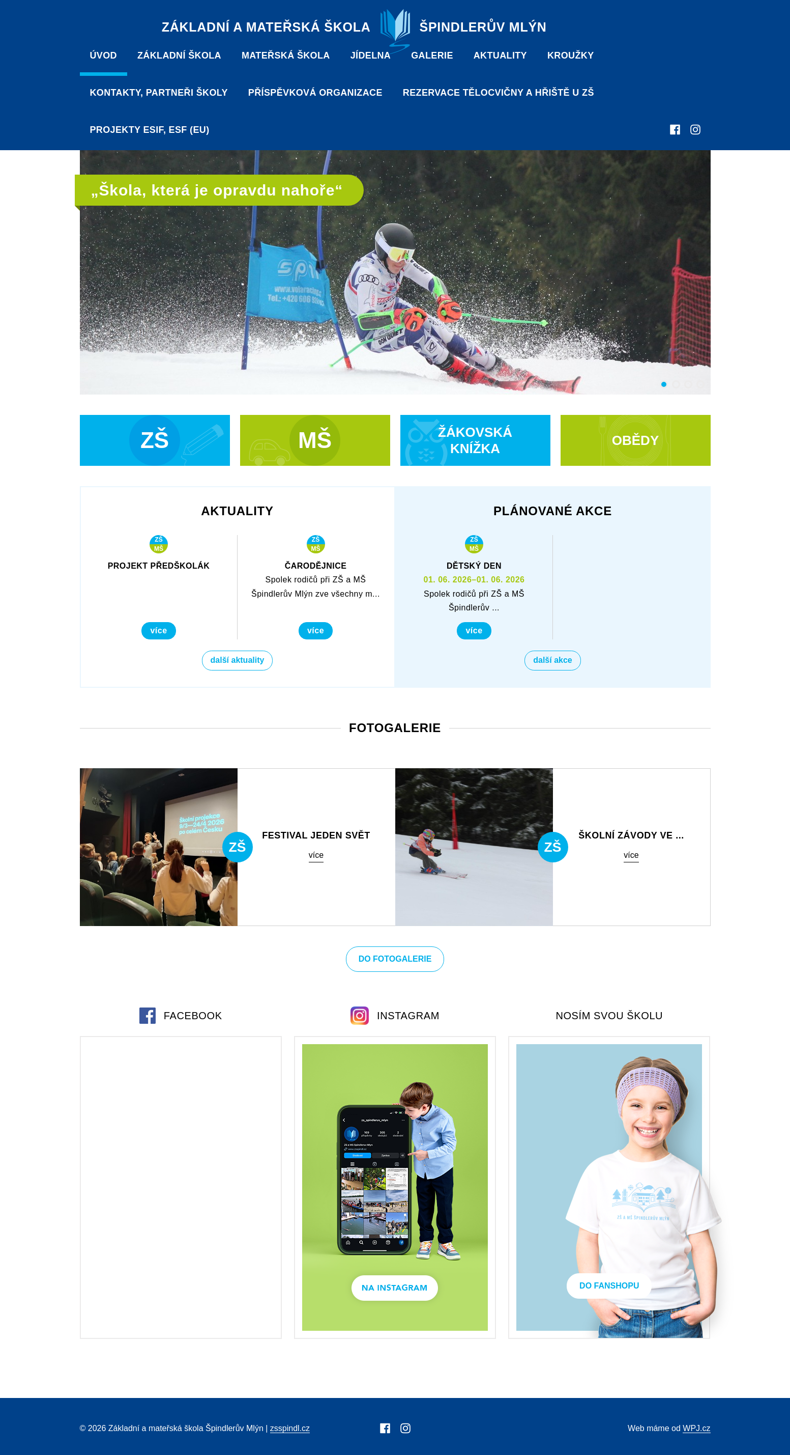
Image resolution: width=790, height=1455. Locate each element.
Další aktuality (238, 660)
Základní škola (179, 55)
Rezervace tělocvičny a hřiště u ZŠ (498, 93)
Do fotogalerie (395, 959)
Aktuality (500, 55)
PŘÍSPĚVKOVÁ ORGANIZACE (315, 93)
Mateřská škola (286, 55)
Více (158, 630)
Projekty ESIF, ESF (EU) (150, 130)
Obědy (635, 440)
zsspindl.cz (290, 1428)
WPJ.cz (696, 1428)
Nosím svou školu (609, 1015)
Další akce (552, 660)
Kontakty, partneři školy (159, 93)
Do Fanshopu (609, 1285)
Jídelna (370, 55)
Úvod (103, 55)
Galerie (432, 55)
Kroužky (570, 55)
